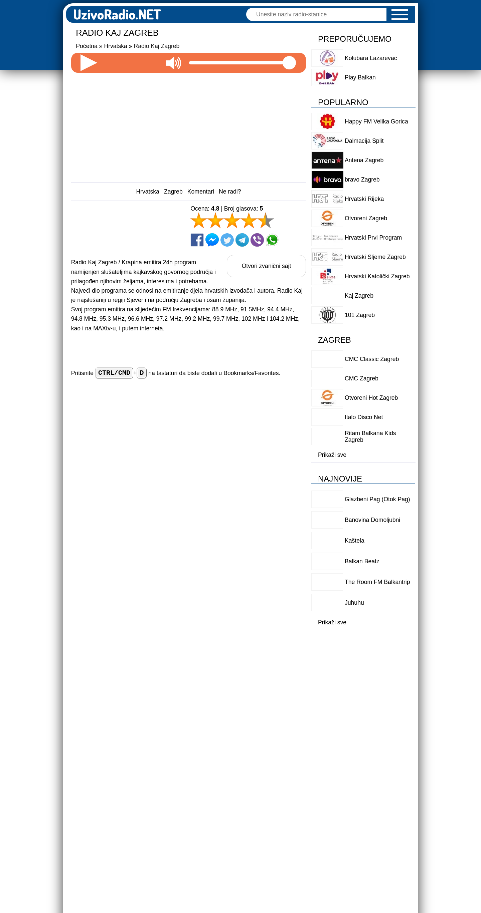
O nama (292, 841)
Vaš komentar (91, 455)
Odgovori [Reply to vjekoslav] (271, 710)
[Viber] (257, 240)
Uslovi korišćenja (183, 841)
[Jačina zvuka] (242, 62)
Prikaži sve (332, 454)
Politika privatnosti (243, 841)
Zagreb (173, 191)
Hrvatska (147, 191)
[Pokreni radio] (89, 62)
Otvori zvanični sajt (266, 266)
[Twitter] (227, 240)
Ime (178, 433)
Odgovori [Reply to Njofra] (271, 770)
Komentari (200, 191)
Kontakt (355, 841)
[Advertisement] (188, 125)
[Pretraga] (319, 14)
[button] (399, 14)
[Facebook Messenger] (212, 240)
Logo (323, 841)
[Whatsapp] (272, 240)
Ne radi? (230, 191)
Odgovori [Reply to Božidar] (271, 651)
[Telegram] (242, 240)
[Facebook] (197, 240)
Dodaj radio (131, 841)
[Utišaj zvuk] (173, 62)
